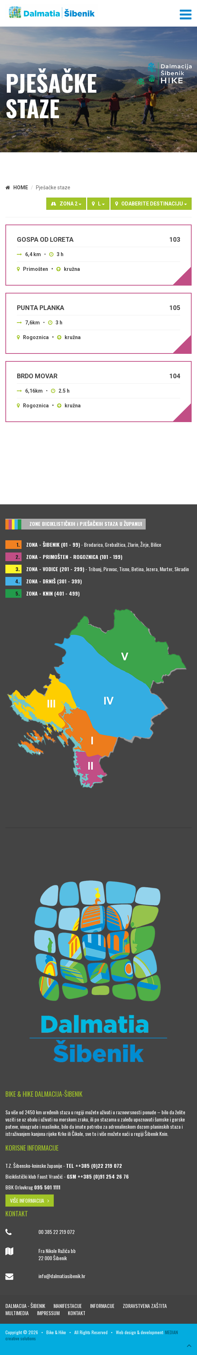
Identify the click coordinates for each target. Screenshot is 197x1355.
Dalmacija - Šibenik (25, 1305)
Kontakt (76, 1313)
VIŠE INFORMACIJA (29, 1200)
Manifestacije (68, 1305)
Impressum (49, 1313)
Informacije (103, 1305)
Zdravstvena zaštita (145, 1305)
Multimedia (17, 1313)
